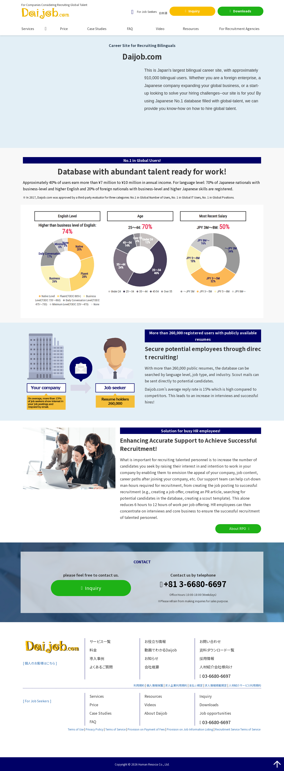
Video (160, 28)
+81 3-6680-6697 (195, 584)
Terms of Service (115, 729)
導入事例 (97, 658)
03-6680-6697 (216, 676)
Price (64, 28)
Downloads (242, 11)
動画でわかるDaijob (161, 650)
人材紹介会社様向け (215, 667)
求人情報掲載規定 (216, 685)
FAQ (130, 28)
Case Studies (96, 28)
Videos (150, 704)
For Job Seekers (147, 12)
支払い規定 (196, 685)
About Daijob (156, 713)
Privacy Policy (94, 729)
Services (28, 28)
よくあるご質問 (101, 667)
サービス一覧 (100, 641)
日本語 (163, 12)
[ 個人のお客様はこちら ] (41, 663)
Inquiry (194, 11)
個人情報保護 (155, 685)
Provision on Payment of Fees (146, 729)
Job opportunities (215, 713)
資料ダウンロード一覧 (216, 650)
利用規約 (139, 685)
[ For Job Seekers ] (37, 701)
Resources (191, 28)
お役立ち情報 (155, 641)
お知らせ (151, 658)
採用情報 (206, 658)
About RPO (237, 528)
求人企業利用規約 (176, 685)
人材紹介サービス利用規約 (245, 685)
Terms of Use (76, 729)
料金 (93, 650)
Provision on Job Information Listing (190, 729)
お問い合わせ (210, 641)
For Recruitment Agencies (239, 28)
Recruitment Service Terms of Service (237, 729)
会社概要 (152, 667)
